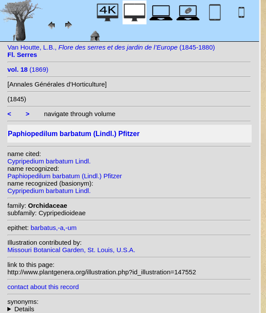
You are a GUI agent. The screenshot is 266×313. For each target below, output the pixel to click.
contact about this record (43, 286)
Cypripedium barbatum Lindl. (49, 161)
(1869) (27, 69)
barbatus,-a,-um (53, 227)
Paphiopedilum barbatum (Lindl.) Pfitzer (64, 176)
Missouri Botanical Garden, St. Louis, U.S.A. (71, 249)
